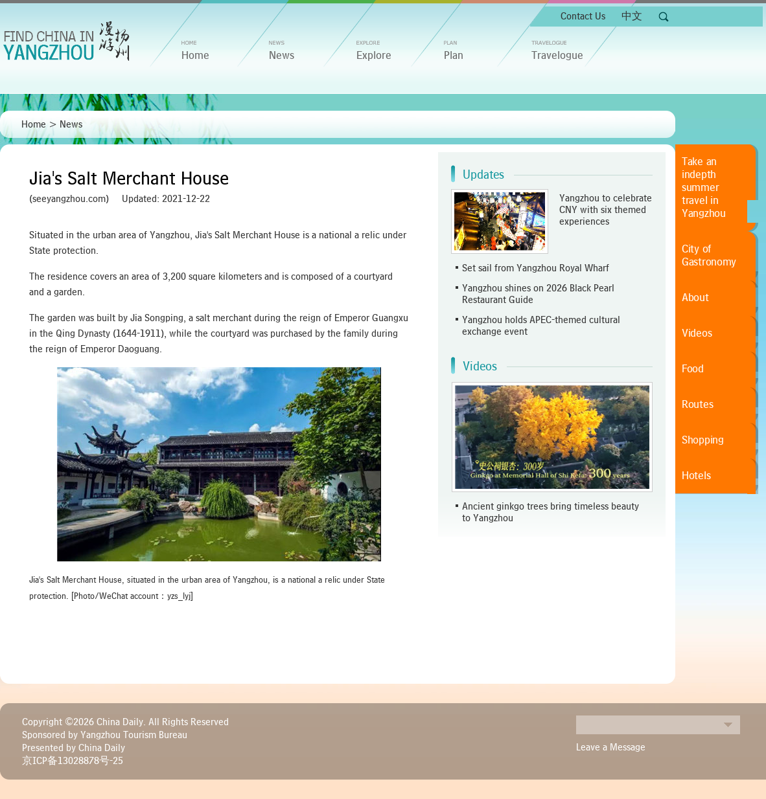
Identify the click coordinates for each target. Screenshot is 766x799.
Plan (453, 56)
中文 (631, 16)
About (695, 298)
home (195, 56)
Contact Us (583, 16)
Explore (373, 56)
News (281, 56)
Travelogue (557, 56)
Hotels (696, 476)
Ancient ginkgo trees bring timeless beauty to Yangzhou (550, 512)
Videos (480, 366)
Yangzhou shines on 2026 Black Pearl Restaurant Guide (538, 294)
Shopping (703, 440)
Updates (483, 174)
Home (33, 124)
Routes (697, 405)
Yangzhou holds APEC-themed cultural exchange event (541, 326)
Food (693, 369)
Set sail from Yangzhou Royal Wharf (535, 268)
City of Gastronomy (709, 255)
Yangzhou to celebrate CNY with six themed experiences (605, 210)
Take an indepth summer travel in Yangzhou (704, 187)
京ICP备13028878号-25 (72, 761)
